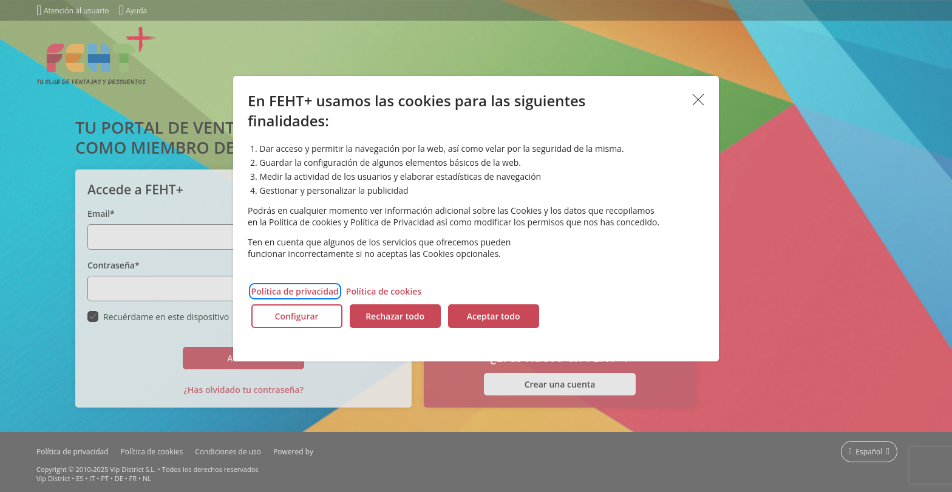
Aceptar (698, 100)
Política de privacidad (295, 291)
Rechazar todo (394, 316)
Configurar (297, 316)
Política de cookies (383, 291)
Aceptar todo (493, 316)
